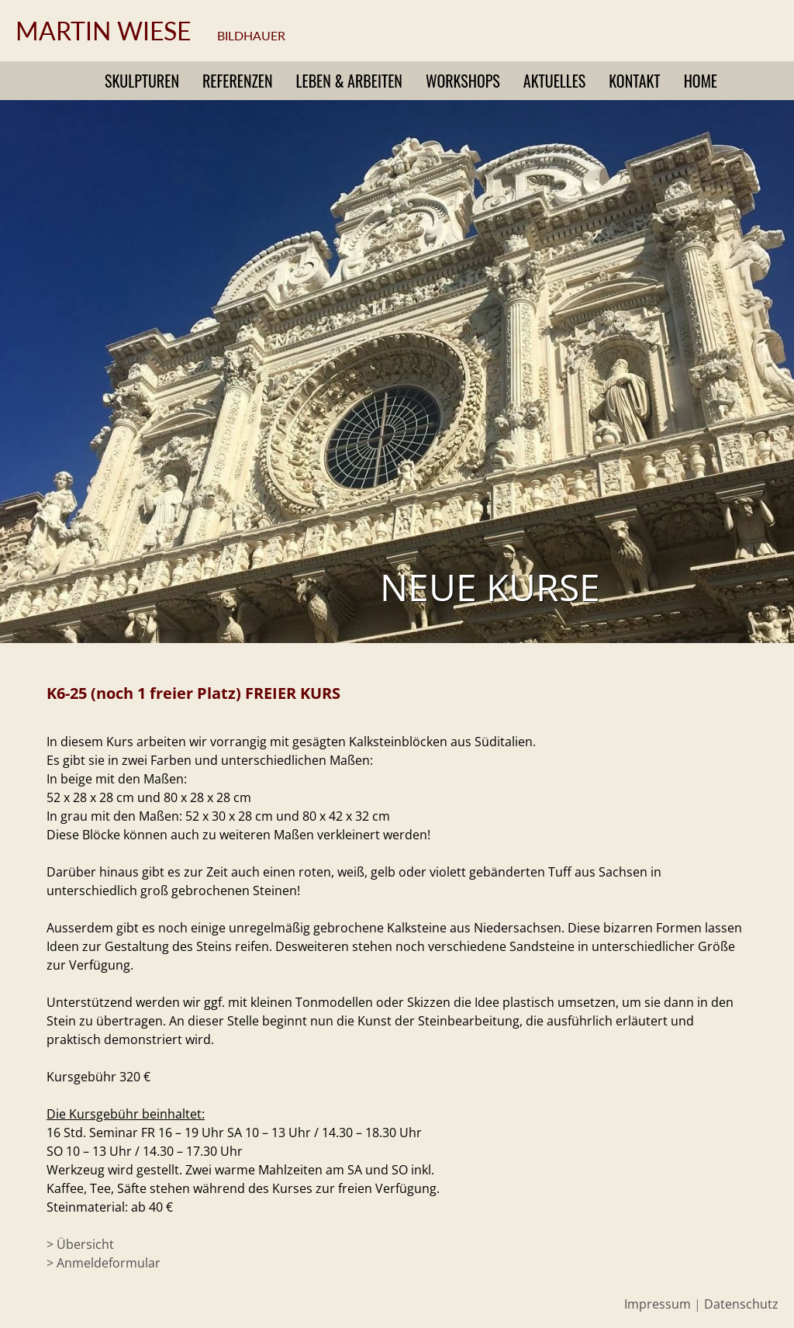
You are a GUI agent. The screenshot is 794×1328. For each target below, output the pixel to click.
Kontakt (634, 80)
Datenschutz (741, 1303)
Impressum (657, 1303)
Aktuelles (554, 80)
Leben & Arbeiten (349, 80)
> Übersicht (80, 1244)
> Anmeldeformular (104, 1262)
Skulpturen (142, 80)
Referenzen (237, 80)
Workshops (463, 80)
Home (700, 80)
